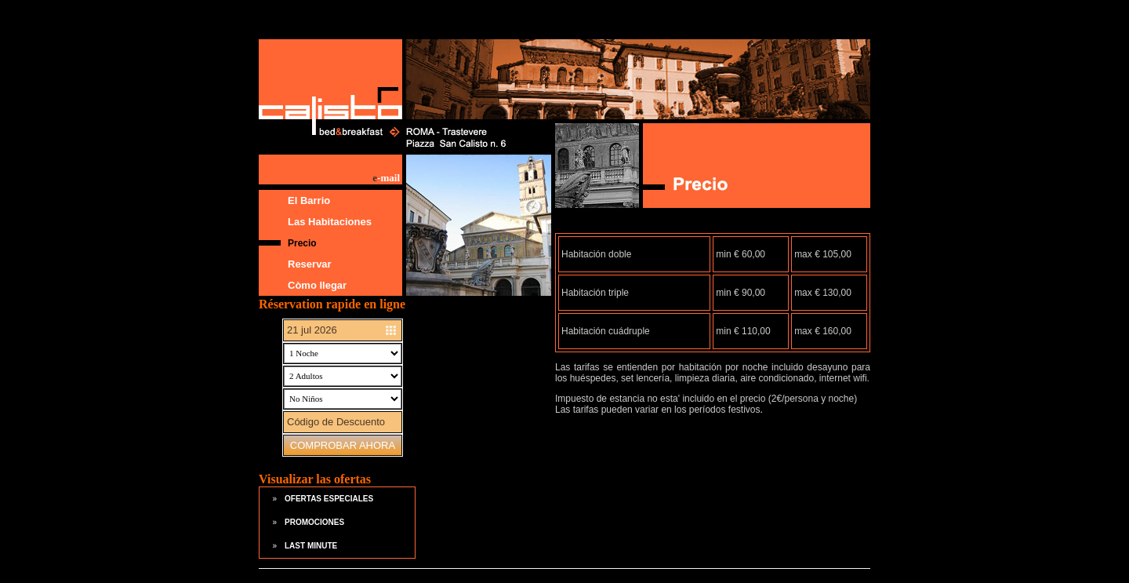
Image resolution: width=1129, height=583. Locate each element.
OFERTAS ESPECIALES (329, 498)
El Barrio (309, 200)
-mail (386, 178)
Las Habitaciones (330, 222)
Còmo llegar (317, 285)
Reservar (310, 264)
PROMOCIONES (314, 522)
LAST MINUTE (311, 545)
